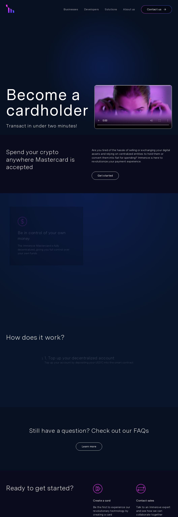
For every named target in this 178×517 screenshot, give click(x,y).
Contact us (156, 9)
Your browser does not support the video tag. (133, 107)
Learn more (89, 446)
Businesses (71, 9)
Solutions (111, 9)
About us (129, 9)
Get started (105, 175)
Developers (91, 9)
